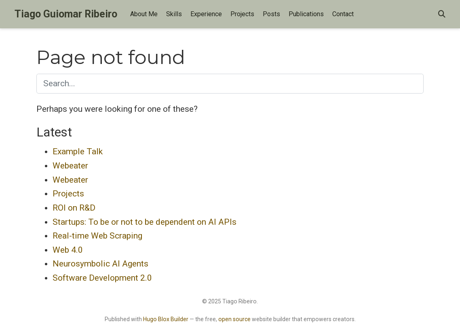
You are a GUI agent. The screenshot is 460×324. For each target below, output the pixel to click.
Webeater (70, 166)
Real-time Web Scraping (97, 236)
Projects (68, 193)
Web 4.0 (68, 250)
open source (234, 319)
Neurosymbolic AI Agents (100, 264)
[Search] (441, 14)
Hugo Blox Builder (165, 319)
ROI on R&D (74, 208)
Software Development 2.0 (102, 278)
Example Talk (78, 151)
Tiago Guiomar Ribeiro (66, 14)
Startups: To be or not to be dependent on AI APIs (144, 222)
